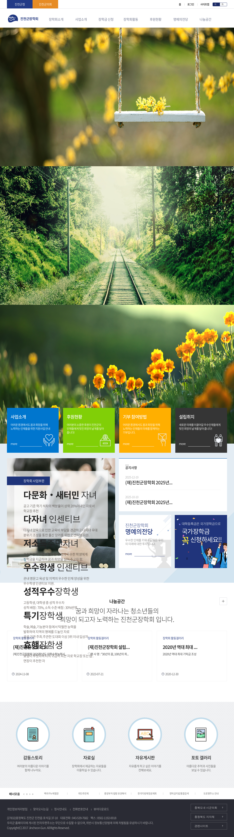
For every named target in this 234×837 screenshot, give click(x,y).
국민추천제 (83, 793)
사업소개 (81, 18)
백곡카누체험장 (51, 793)
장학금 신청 (106, 18)
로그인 (190, 4)
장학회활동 (131, 18)
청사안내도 (60, 809)
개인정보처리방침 (17, 809)
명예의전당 (180, 18)
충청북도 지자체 (204, 816)
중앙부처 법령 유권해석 (115, 793)
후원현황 (155, 18)
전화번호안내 (80, 809)
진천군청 (20, 4)
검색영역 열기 (224, 19)
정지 (28, 531)
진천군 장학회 (8, 15)
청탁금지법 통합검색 (179, 793)
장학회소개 (56, 18)
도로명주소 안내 (211, 793)
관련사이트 (201, 825)
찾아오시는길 (40, 809)
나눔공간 (205, 18)
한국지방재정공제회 (147, 793)
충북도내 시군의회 (206, 807)
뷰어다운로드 (101, 809)
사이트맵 (204, 4)
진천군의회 (45, 4)
